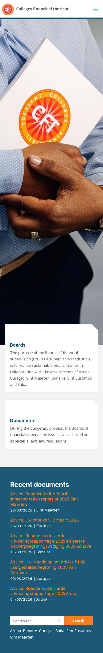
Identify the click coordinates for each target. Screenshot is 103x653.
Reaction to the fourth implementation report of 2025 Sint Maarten (44, 499)
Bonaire (30, 630)
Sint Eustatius (78, 630)
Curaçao (46, 630)
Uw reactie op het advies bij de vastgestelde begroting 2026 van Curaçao (48, 567)
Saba (60, 630)
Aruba (15, 630)
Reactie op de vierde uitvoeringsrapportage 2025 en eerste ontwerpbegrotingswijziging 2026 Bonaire (51, 541)
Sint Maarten (21, 637)
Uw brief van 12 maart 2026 (44, 520)
